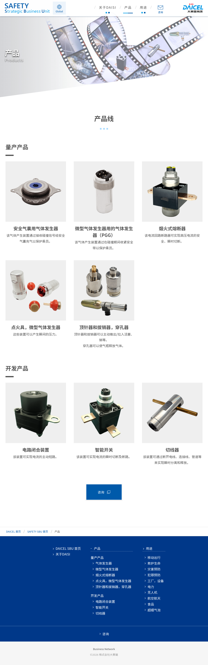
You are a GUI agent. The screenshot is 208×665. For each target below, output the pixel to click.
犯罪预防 (153, 574)
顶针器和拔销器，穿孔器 (113, 586)
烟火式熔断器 (105, 574)
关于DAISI (107, 8)
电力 (150, 586)
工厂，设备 (155, 580)
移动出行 (153, 557)
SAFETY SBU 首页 (37, 531)
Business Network (104, 649)
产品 (128, 8)
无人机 (152, 592)
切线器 (100, 613)
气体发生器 (103, 563)
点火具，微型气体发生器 (113, 580)
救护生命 (153, 563)
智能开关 (101, 607)
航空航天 (153, 598)
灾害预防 (153, 569)
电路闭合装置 (105, 601)
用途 (143, 8)
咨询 (160, 12)
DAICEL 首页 (13, 531)
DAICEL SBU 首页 (68, 548)
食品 (150, 604)
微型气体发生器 (106, 569)
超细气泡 (153, 609)
